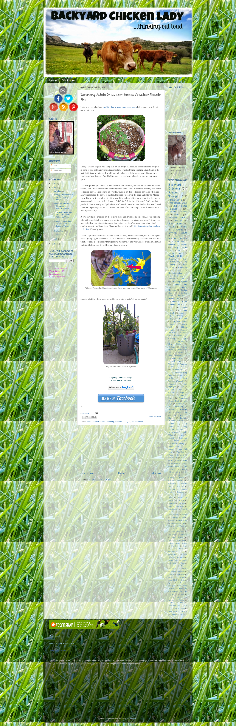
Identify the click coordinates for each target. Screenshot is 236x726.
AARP (185, 461)
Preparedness (172, 566)
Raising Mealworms (178, 571)
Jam (186, 529)
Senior (170, 449)
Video (170, 455)
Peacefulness (181, 557)
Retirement (183, 438)
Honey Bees (178, 415)
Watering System (179, 281)
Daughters (180, 492)
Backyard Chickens (174, 186)
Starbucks (181, 583)
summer (171, 244)
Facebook (184, 509)
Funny (184, 226)
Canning (171, 478)
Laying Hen (174, 253)
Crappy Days (179, 486)
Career (181, 478)
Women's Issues (179, 608)
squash (170, 461)
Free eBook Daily (177, 202)
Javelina (181, 341)
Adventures (175, 463)
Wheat (182, 603)
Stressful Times (175, 361)
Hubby (170, 418)
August (57, 235)
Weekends (171, 603)
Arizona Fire (182, 318)
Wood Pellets (172, 611)
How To (178, 214)
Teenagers (171, 586)
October (57, 191)
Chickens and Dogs (176, 392)
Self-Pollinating (178, 444)
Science (171, 577)
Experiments (172, 509)
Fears (170, 398)
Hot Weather (180, 526)
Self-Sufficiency (174, 446)
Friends (184, 515)
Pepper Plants (173, 560)
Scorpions (175, 441)
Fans (173, 512)
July (56, 239)
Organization (172, 554)
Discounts (171, 503)
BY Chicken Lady (56, 636)
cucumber (184, 611)
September (59, 231)
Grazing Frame (182, 520)
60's (178, 461)
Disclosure (68, 80)
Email (170, 506)
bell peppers (173, 458)
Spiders (170, 583)
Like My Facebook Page (58, 651)
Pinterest (181, 435)
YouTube (184, 367)
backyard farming (177, 217)
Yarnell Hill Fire (175, 256)
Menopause (183, 534)
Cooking (171, 338)
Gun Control (175, 523)
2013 (54, 244)
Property (171, 438)
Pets (185, 298)
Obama (185, 546)
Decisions (180, 495)
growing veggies (177, 232)
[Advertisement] (121, 448)
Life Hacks (172, 534)
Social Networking (175, 355)
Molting (171, 540)
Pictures (171, 279)
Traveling (171, 364)
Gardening (110, 421)
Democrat (181, 500)
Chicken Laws (175, 390)
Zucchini (180, 455)
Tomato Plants (137, 421)
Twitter (182, 594)
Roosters (180, 353)
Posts (54, 165)
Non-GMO (175, 546)
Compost (171, 395)
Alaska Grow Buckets (96, 421)
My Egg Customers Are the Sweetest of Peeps (63, 197)
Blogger (132, 718)
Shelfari (181, 577)
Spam (183, 580)
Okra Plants (178, 549)
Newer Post (87, 473)
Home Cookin (181, 412)
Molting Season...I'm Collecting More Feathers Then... (62, 223)
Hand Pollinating (175, 407)
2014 (54, 188)
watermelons (177, 370)
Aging (170, 318)
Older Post (156, 473)
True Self (180, 452)
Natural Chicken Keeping (177, 543)
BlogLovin (172, 384)
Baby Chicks (175, 223)
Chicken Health (177, 211)
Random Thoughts (122, 421)
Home (53, 80)
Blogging (172, 259)
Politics (182, 563)
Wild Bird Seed (174, 605)
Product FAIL (175, 569)
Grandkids (180, 404)
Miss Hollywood (175, 276)
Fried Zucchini (173, 515)
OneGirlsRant (172, 551)
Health (181, 296)
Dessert (181, 395)
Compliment (172, 483)
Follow (181, 512)
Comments (56, 171)
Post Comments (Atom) (101, 479)
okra (182, 458)
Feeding (172, 226)
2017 (54, 183)
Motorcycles (181, 540)
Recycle (171, 574)
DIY (178, 235)
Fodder (178, 270)
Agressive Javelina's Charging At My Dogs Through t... (62, 205)
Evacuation (182, 267)
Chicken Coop (178, 242)
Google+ (171, 520)
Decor (170, 497)
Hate (183, 523)
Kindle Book (175, 199)
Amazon (178, 220)
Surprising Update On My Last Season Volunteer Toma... (63, 214)
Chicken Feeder (175, 480)
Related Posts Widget (155, 416)
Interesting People (174, 529)
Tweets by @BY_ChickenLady (61, 643)
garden (181, 313)
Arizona (184, 244)
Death (170, 495)
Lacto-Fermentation (177, 532)
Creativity (171, 489)
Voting (181, 600)
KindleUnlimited (175, 273)
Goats (183, 517)
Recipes (184, 279)
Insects (181, 421)
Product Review (177, 238)
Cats (182, 387)
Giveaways (174, 517)
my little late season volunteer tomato (120, 107)
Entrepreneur (180, 506)
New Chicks (174, 344)
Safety (171, 307)
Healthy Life (173, 298)
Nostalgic (171, 347)
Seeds (185, 441)
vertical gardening (176, 614)
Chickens (180, 250)
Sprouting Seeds (175, 358)
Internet (171, 424)
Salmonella (181, 574)
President (184, 566)
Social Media (172, 580)
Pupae (185, 569)
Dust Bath (181, 503)
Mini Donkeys (177, 537)
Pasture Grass (173, 432)
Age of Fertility (175, 316)
